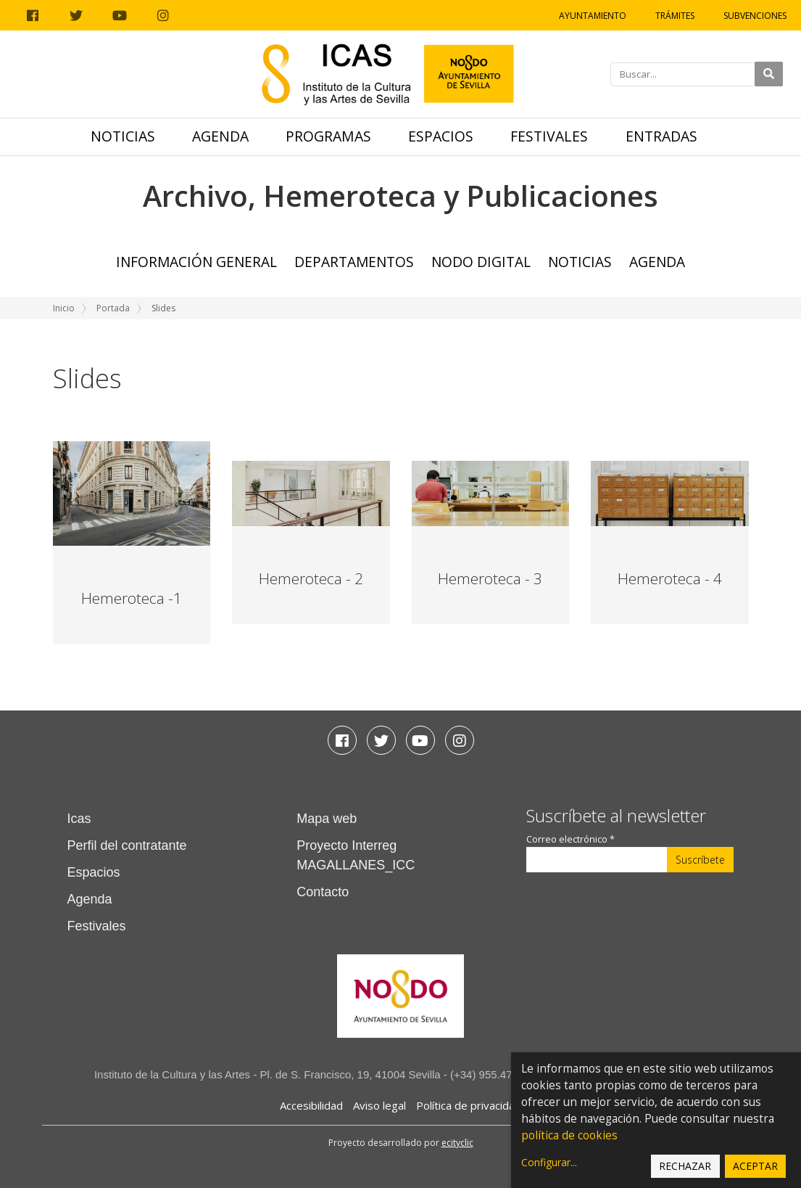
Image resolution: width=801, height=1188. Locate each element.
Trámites (674, 15)
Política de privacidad (468, 1105)
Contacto (322, 892)
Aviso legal (379, 1105)
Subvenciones (755, 15)
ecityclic (457, 1142)
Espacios (440, 136)
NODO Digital (481, 261)
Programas (328, 136)
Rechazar (685, 1166)
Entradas (661, 136)
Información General (196, 261)
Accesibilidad (311, 1105)
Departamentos (354, 261)
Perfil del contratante (127, 845)
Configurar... (549, 1162)
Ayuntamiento (592, 15)
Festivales (549, 136)
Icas (79, 818)
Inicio (64, 308)
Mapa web (326, 818)
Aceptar (755, 1166)
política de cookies (569, 1135)
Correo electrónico (570, 839)
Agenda (220, 136)
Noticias (123, 136)
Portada (113, 308)
